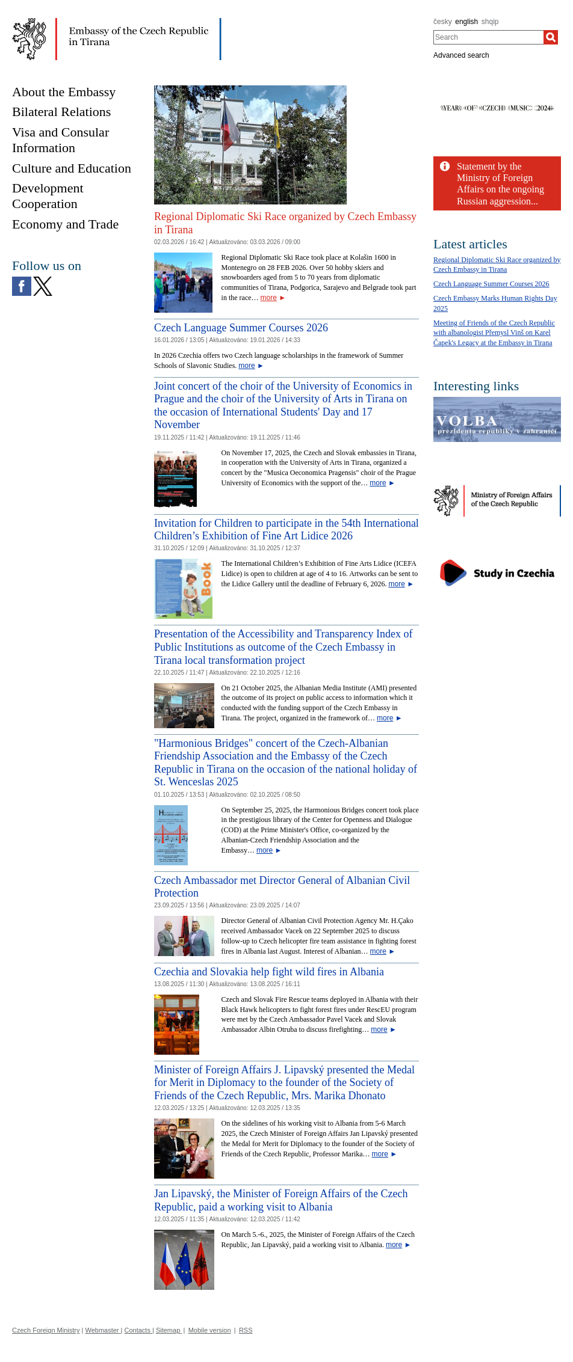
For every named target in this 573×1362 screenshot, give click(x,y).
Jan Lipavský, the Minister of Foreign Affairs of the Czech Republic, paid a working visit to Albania (281, 1200)
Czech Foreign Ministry (45, 1330)
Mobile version (209, 1330)
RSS (246, 1330)
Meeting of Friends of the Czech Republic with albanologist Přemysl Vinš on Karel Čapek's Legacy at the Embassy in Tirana (494, 333)
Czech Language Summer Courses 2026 (241, 328)
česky (442, 21)
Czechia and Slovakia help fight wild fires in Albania (269, 972)
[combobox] (488, 37)
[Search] (551, 37)
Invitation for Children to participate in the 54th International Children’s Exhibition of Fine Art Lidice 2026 (286, 529)
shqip (490, 21)
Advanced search (461, 55)
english (466, 21)
